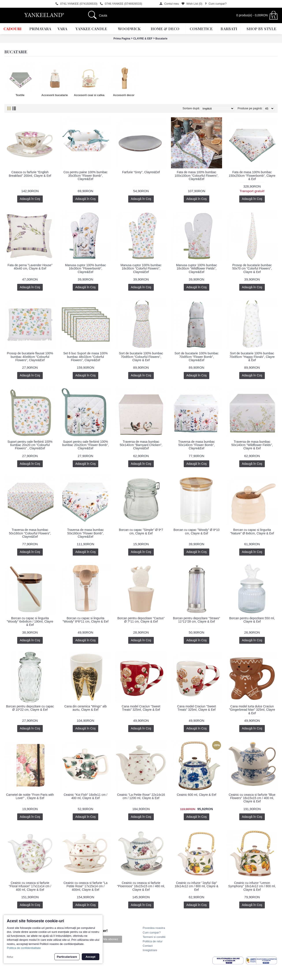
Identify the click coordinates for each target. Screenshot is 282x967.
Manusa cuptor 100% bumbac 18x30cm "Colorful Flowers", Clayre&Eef (141, 268)
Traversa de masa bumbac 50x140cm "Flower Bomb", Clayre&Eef (196, 445)
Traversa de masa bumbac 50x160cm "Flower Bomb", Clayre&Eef (85, 533)
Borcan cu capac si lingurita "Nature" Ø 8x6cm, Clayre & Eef (252, 531)
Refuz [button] (10, 957)
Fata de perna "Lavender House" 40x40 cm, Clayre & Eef (29, 266)
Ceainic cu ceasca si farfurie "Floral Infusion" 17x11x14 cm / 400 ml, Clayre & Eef (30, 886)
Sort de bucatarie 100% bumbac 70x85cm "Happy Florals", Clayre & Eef (252, 356)
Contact (148, 945)
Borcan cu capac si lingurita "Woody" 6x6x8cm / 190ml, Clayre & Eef (30, 621)
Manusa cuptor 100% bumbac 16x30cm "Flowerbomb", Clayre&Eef (85, 268)
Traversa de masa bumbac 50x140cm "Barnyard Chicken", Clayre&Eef (141, 445)
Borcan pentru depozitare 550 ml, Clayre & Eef (252, 619)
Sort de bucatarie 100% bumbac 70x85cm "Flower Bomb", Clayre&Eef (196, 356)
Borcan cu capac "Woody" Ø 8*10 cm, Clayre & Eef (197, 531)
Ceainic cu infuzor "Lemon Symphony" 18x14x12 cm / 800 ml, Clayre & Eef (252, 886)
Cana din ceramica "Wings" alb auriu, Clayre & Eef (85, 708)
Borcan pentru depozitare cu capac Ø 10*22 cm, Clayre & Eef (30, 708)
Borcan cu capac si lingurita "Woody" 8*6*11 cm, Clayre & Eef (85, 619)
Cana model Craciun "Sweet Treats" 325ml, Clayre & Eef (141, 708)
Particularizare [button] (67, 956)
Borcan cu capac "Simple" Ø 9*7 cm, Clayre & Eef (141, 531)
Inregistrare (150, 950)
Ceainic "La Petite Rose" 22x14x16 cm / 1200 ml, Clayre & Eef (141, 796)
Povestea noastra (154, 928)
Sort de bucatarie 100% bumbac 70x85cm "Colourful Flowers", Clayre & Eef (141, 356)
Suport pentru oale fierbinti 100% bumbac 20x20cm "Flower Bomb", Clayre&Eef (85, 445)
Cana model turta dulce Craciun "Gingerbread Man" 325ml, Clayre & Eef (252, 710)
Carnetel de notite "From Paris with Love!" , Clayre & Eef (30, 796)
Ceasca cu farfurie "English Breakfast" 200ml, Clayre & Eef (30, 173)
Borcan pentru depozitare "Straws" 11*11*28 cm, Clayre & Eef (196, 619)
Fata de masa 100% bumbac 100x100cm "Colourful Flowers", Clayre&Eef (196, 175)
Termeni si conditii (154, 937)
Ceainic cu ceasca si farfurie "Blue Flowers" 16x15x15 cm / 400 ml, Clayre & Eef (252, 798)
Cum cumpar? (152, 932)
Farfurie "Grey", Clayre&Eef (141, 172)
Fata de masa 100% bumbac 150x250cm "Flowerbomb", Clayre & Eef (252, 175)
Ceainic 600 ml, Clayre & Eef (196, 794)
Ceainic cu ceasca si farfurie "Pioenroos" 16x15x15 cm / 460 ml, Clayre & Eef (141, 886)
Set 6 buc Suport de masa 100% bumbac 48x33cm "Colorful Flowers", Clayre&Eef (85, 356)
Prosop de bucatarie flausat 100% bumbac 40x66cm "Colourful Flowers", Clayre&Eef (30, 356)
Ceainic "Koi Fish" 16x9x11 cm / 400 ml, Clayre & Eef (85, 796)
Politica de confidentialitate (24, 948)
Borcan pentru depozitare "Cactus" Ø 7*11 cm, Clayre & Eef (141, 619)
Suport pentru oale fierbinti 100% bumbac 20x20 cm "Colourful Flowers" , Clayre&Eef (29, 445)
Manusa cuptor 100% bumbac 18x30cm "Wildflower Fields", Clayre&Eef (196, 268)
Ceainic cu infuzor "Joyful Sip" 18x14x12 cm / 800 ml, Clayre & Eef (196, 886)
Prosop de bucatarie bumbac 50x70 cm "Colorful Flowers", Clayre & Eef (252, 268)
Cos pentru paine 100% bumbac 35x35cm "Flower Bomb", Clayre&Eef (85, 175)
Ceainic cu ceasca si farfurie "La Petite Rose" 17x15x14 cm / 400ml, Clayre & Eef (85, 886)
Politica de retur (153, 941)
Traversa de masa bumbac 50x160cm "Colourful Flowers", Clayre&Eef (30, 533)
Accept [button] (90, 956)
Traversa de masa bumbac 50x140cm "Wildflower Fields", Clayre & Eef (252, 445)
